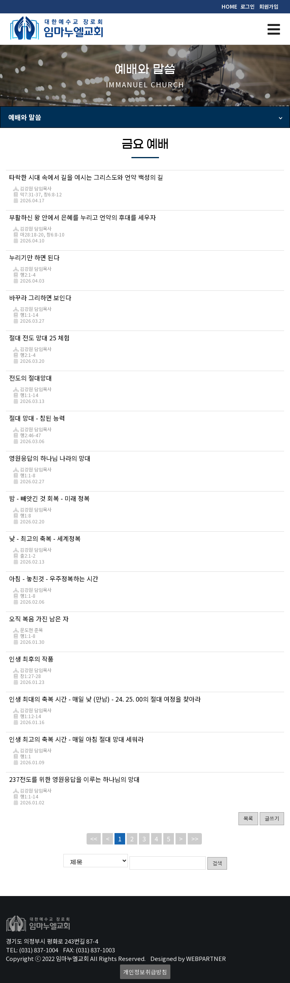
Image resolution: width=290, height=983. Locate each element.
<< (93, 838)
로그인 (247, 6)
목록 (248, 818)
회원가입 (268, 6)
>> (194, 838)
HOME (229, 6)
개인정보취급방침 (145, 970)
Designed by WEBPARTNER (188, 957)
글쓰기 (272, 818)
